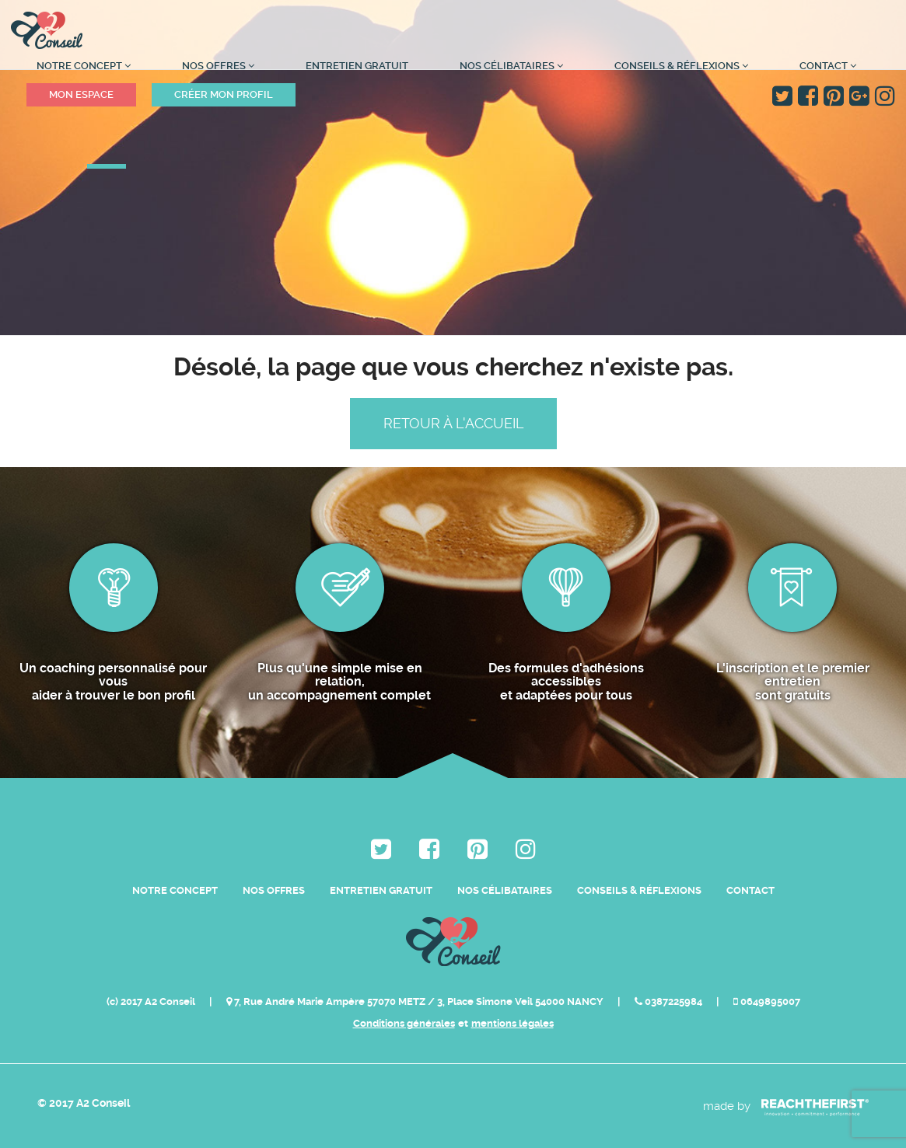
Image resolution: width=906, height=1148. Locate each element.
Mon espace (81, 94)
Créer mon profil (223, 94)
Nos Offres (218, 66)
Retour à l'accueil (453, 423)
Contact (827, 66)
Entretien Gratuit (357, 66)
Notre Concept (84, 66)
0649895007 (766, 1001)
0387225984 (670, 1001)
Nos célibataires (511, 66)
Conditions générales (404, 1023)
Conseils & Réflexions (681, 66)
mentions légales (512, 1023)
